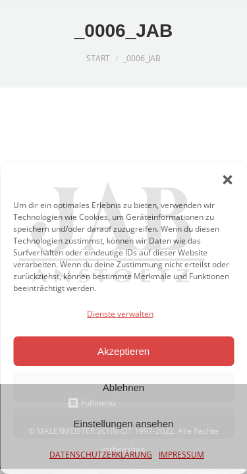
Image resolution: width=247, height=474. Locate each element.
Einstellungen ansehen (124, 423)
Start (98, 58)
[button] (227, 179)
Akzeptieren (123, 351)
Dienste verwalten (120, 313)
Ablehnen (123, 387)
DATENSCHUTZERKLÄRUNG (100, 454)
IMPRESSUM (181, 454)
